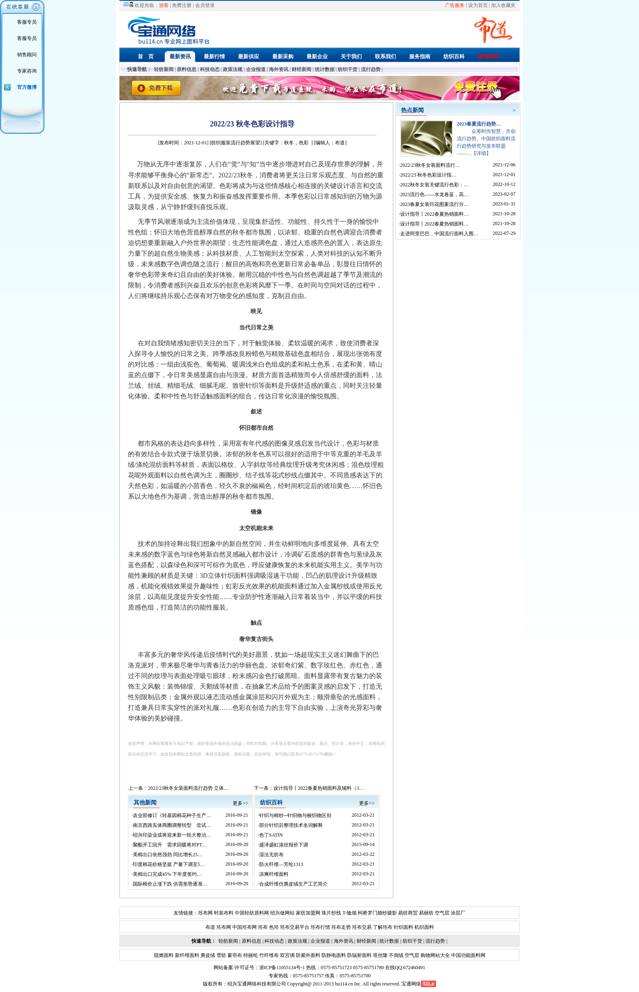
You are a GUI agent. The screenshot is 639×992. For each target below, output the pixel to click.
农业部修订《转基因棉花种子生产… (172, 815)
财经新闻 (301, 69)
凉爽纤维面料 (274, 874)
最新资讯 (180, 56)
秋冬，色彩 (296, 143)
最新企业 (317, 56)
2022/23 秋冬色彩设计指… (428, 175)
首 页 (146, 56)
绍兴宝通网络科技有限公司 (256, 984)
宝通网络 (411, 984)
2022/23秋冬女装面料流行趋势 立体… (188, 788)
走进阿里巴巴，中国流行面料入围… (439, 233)
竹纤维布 (268, 955)
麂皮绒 (207, 955)
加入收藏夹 (503, 5)
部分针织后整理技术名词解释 (291, 825)
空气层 (442, 913)
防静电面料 (333, 955)
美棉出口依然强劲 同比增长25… (168, 854)
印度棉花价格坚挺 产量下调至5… (169, 864)
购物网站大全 (434, 955)
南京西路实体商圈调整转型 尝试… (172, 825)
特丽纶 (250, 955)
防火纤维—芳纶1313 (281, 864)
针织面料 (403, 927)
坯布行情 (320, 927)
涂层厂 (457, 913)
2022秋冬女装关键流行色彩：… (434, 185)
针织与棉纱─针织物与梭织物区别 (295, 815)
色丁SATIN (271, 835)
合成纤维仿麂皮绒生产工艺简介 (293, 884)
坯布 (263, 927)
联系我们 (385, 56)
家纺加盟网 (308, 913)
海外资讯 (279, 69)
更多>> (240, 803)
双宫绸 (287, 955)
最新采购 (282, 56)
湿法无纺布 (271, 854)
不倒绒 (395, 955)
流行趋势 (371, 69)
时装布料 (224, 913)
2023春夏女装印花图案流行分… (434, 204)
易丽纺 (426, 913)
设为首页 (478, 5)
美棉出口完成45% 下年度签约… (167, 874)
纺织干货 (347, 69)
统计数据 (325, 69)
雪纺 (220, 955)
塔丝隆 (380, 955)
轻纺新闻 (164, 69)
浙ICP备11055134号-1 (282, 967)
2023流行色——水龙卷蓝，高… (434, 194)
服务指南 (419, 56)
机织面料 (424, 927)
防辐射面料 (359, 955)
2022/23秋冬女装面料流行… (430, 165)
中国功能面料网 (467, 955)
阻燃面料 (164, 955)
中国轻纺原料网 (252, 913)
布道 (210, 927)
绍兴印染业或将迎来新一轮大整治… (172, 835)
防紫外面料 (307, 955)
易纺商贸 (408, 913)
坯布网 (205, 913)
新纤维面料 (186, 955)
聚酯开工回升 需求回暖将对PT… (170, 845)
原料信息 (186, 69)
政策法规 (232, 69)
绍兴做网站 (282, 913)
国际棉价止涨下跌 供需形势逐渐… (170, 884)
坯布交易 (362, 927)
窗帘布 (234, 955)
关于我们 (351, 56)
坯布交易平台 (294, 927)
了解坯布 (382, 927)
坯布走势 (341, 927)
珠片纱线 (331, 913)
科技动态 (210, 69)
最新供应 (248, 56)
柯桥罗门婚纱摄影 (377, 913)
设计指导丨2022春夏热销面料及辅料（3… (318, 788)
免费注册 (182, 5)
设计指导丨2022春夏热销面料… (434, 214)
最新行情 (214, 56)
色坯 (274, 927)
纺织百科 (454, 56)
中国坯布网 (244, 927)
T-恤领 (349, 913)
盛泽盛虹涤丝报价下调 (283, 845)
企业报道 (256, 69)
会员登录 (205, 5)
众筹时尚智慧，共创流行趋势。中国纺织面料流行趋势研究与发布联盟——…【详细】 (486, 138)
